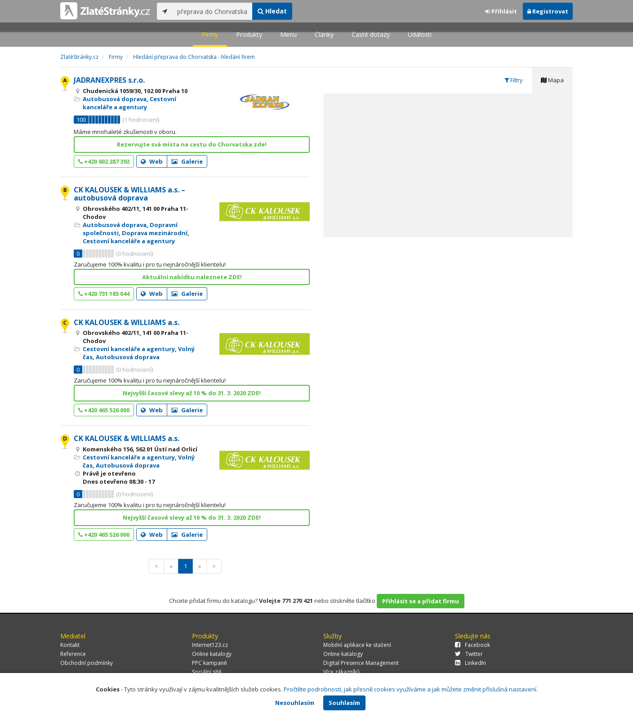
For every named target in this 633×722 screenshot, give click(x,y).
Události (420, 34)
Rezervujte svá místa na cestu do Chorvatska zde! (192, 144)
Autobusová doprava (115, 99)
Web (152, 161)
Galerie (187, 161)
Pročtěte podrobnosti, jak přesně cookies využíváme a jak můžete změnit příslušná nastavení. (411, 689)
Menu (288, 34)
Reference (73, 654)
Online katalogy (212, 654)
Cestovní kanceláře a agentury (129, 103)
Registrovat (547, 11)
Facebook (472, 645)
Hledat (272, 11)
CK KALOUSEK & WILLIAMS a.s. (126, 322)
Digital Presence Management (361, 663)
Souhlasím (344, 703)
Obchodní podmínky (86, 663)
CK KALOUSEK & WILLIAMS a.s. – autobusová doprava (129, 194)
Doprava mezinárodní (154, 233)
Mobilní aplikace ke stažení (357, 645)
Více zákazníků (341, 672)
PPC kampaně (209, 663)
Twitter (469, 654)
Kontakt (70, 645)
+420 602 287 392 (103, 161)
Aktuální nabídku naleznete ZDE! (192, 277)
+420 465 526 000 (103, 410)
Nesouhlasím (294, 703)
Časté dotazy (371, 34)
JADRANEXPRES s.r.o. (109, 80)
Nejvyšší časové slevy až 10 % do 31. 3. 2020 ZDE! (192, 393)
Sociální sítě (207, 672)
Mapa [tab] (552, 80)
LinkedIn (470, 663)
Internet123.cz (210, 645)
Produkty (249, 34)
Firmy (210, 34)
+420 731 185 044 (103, 294)
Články (324, 34)
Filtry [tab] (513, 80)
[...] (212, 11)
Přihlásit (501, 11)
